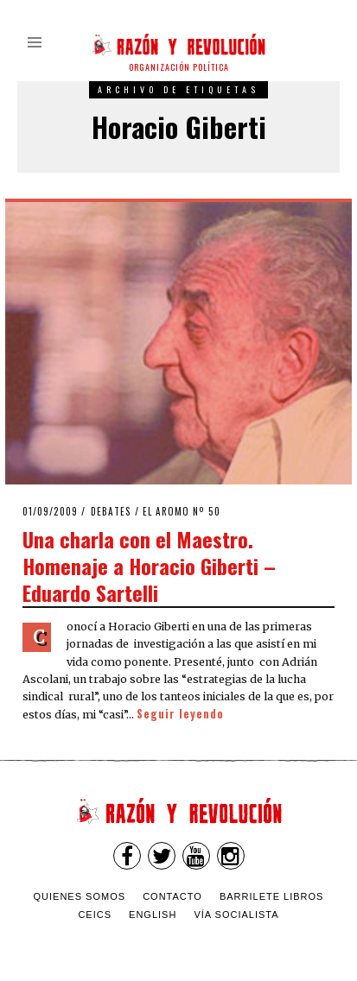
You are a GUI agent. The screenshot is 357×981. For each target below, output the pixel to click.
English (152, 914)
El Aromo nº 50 (181, 511)
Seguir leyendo (180, 714)
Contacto (172, 896)
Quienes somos (80, 896)
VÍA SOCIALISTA (236, 914)
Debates (111, 511)
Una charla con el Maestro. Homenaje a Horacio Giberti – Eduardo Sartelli (149, 565)
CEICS (95, 914)
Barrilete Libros (272, 896)
